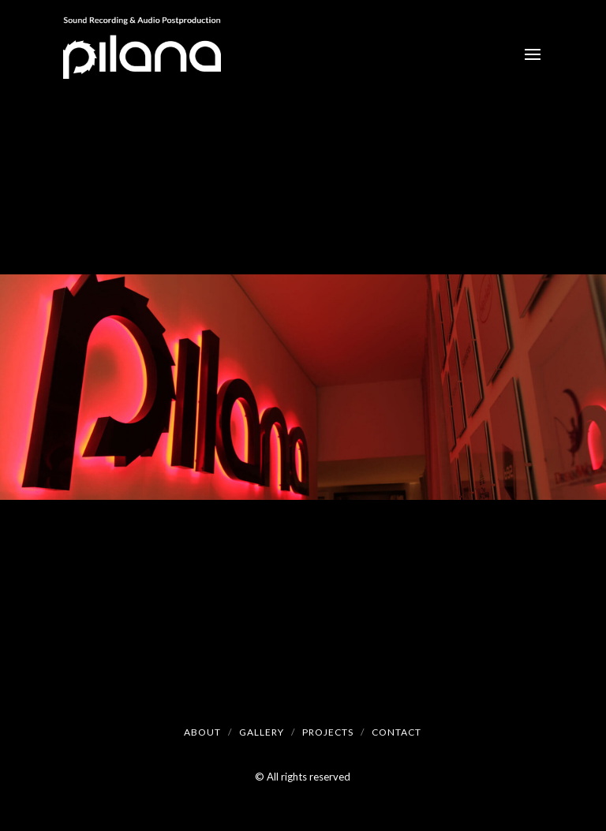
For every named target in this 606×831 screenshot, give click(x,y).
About (202, 732)
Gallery (261, 732)
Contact (396, 732)
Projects (328, 732)
